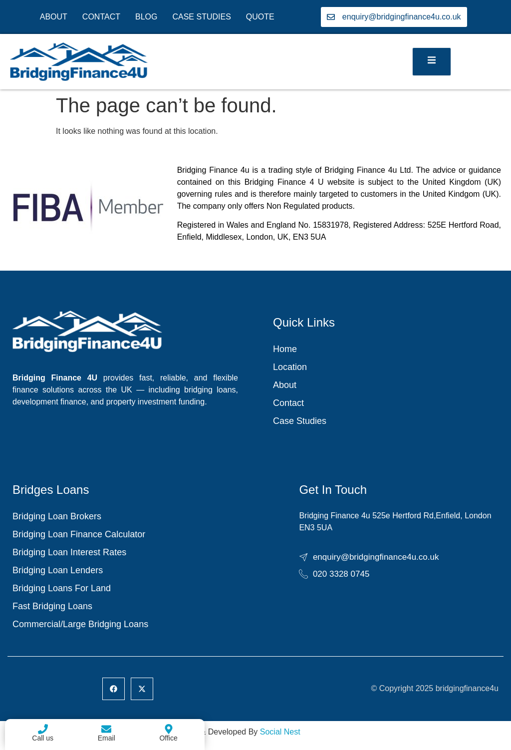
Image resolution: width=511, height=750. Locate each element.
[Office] (168, 729)
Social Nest (280, 732)
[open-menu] (431, 61)
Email (106, 738)
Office (168, 738)
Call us (42, 738)
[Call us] (42, 729)
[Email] (106, 729)
